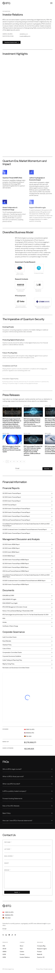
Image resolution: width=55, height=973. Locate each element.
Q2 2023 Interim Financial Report (27, 497)
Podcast (40, 951)
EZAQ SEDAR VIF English (27, 599)
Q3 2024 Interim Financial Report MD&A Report (27, 559)
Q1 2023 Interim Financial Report (27, 501)
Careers (22, 951)
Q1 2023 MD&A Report (27, 556)
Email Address (9, 856)
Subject (6, 863)
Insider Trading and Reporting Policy (27, 660)
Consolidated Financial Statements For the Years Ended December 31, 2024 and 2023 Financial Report (27, 524)
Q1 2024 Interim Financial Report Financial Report (27, 516)
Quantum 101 (41, 957)
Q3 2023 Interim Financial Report (27, 493)
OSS (4, 946)
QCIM (5, 954)
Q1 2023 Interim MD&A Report (27, 552)
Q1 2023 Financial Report (27, 504)
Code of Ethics (27, 648)
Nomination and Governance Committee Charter (27, 667)
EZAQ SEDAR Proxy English (27, 603)
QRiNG (5, 951)
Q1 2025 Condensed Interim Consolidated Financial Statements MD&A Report (27, 580)
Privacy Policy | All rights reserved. (44, 969)
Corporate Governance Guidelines (27, 656)
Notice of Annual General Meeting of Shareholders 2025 (27, 611)
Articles (27, 622)
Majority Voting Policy (27, 664)
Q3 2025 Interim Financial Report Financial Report (27, 533)
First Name (7, 842)
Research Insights (42, 948)
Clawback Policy (27, 644)
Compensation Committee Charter (27, 652)
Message (7, 870)
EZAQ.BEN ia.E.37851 (27, 595)
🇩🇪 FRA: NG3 (6, 918)
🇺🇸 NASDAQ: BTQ (8, 915)
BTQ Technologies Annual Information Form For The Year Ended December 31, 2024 (27, 614)
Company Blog (42, 946)
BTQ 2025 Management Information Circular (27, 607)
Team (22, 948)
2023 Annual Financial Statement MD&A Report (27, 571)
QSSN (5, 957)
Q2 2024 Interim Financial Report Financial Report (27, 512)
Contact (23, 954)
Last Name (7, 849)
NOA (27, 618)
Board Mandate (27, 641)
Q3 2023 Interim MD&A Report (27, 544)
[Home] (6, 3)
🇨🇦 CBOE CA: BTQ (8, 912)
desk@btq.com (24, 34)
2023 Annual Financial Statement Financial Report (27, 520)
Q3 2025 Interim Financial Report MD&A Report (27, 584)
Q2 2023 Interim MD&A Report (27, 548)
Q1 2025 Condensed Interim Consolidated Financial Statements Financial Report (27, 529)
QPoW (5, 948)
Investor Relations (25, 957)
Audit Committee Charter (27, 637)
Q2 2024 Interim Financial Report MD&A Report (27, 563)
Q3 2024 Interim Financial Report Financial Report (27, 508)
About (22, 946)
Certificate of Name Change (27, 626)
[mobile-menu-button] (51, 3)
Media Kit (40, 954)
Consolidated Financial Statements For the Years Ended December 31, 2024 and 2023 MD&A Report (27, 575)
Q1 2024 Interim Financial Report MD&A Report (27, 567)
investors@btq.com (25, 36)
